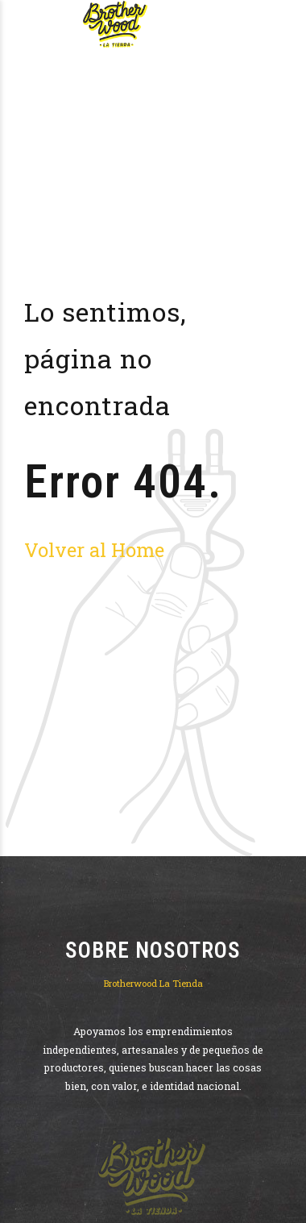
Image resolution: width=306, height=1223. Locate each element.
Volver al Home (94, 549)
